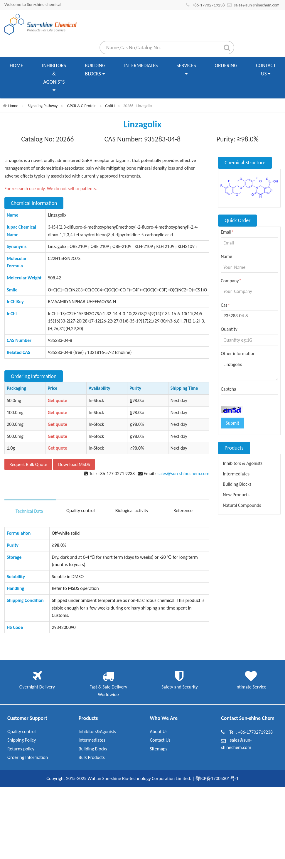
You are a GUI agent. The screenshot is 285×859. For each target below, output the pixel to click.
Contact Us (266, 70)
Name (226, 256)
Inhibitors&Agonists (97, 731)
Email (227, 232)
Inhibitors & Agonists (54, 78)
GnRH (110, 105)
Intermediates (141, 65)
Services (186, 70)
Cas (225, 305)
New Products (236, 494)
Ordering (226, 65)
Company (231, 280)
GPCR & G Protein (82, 105)
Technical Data (29, 511)
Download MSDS (74, 464)
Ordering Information (27, 757)
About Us (159, 731)
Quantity (229, 329)
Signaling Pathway (43, 105)
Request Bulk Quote (28, 464)
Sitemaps (158, 749)
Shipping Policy (21, 740)
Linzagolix (249, 370)
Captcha (228, 389)
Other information (238, 353)
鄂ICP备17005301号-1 (217, 778)
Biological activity (132, 510)
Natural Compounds (242, 505)
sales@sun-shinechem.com (256, 5)
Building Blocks (95, 70)
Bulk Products (92, 757)
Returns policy (20, 749)
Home (16, 65)
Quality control (80, 510)
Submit (232, 423)
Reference (183, 510)
